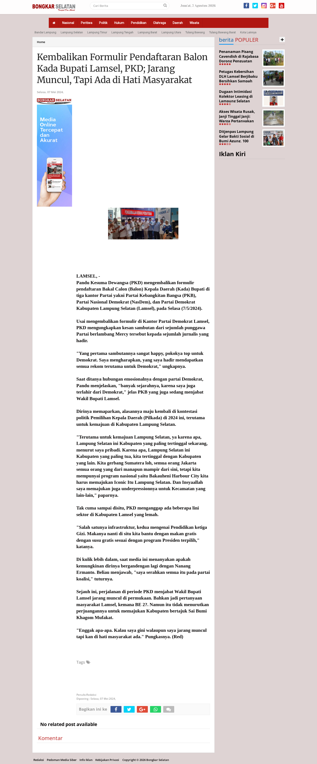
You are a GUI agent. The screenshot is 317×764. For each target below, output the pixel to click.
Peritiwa (86, 23)
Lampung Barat (147, 32)
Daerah (178, 23)
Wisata (194, 23)
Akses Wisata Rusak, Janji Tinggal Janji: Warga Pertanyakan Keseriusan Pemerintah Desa (237, 121)
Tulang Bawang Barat (222, 32)
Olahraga (159, 23)
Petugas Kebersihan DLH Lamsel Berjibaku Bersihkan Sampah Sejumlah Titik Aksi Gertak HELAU (238, 81)
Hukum (119, 23)
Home (41, 42)
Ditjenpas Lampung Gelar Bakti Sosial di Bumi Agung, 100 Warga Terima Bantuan (239, 138)
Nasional (68, 23)
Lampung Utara (171, 32)
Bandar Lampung (45, 32)
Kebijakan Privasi (107, 760)
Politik (103, 23)
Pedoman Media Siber (62, 760)
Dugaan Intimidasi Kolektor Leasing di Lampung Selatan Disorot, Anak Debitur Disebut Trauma (238, 101)
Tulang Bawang (195, 32)
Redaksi (38, 760)
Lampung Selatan (72, 32)
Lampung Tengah (122, 32)
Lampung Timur (97, 32)
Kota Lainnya (248, 32)
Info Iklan (86, 760)
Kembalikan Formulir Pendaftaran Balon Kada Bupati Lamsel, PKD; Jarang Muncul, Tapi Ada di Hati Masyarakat (122, 68)
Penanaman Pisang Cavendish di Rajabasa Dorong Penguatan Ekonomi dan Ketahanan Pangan (239, 61)
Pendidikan (138, 23)
